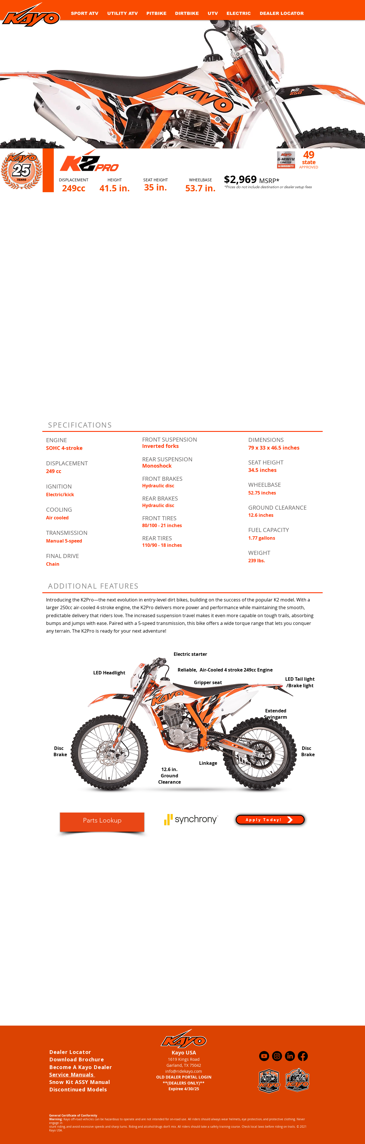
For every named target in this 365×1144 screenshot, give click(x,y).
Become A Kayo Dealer (81, 1067)
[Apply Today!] (270, 820)
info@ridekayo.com (183, 1071)
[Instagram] (277, 1056)
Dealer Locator (71, 1051)
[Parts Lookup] (102, 820)
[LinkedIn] (290, 1056)
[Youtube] (264, 1056)
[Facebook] (303, 1056)
